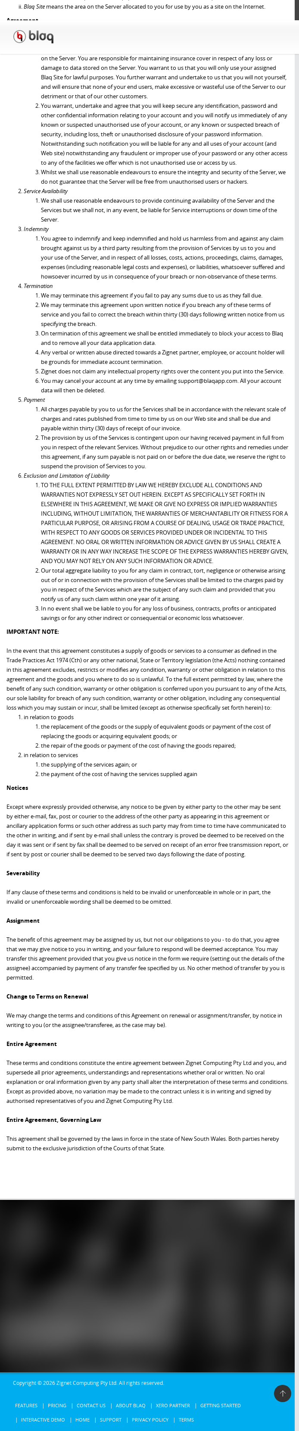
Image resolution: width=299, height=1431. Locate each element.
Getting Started (220, 1405)
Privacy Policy (150, 1419)
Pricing (57, 1405)
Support (110, 1419)
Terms (186, 1419)
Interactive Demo (43, 1419)
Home (82, 1419)
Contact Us (91, 1405)
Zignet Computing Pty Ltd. (87, 1383)
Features (26, 1405)
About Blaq (131, 1405)
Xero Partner (173, 1405)
